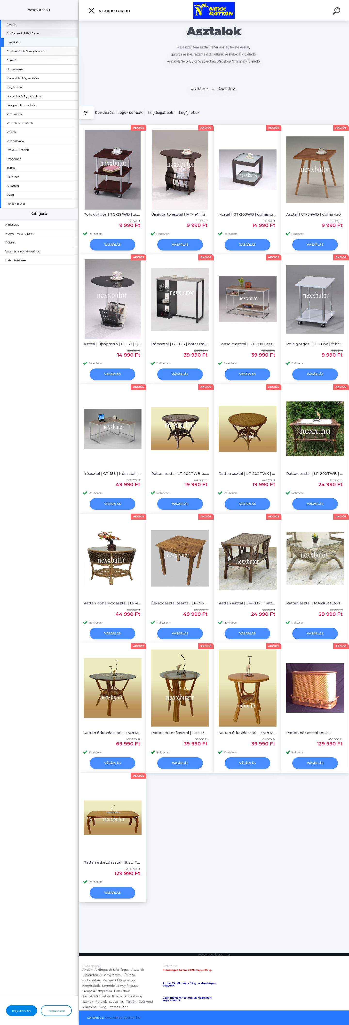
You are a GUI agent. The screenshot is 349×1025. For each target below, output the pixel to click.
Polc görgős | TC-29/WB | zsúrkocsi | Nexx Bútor (113, 214)
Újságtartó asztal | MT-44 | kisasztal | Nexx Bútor (180, 214)
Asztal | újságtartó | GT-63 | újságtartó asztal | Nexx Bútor (113, 344)
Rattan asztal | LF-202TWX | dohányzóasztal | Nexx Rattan (248, 473)
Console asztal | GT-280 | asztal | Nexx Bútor (248, 344)
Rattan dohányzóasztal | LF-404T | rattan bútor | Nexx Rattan (113, 603)
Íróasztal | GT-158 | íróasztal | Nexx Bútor (113, 473)
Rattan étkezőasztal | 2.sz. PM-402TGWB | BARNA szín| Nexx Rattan (180, 732)
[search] (337, 11)
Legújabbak (189, 112)
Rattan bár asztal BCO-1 (308, 732)
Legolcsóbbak (130, 112)
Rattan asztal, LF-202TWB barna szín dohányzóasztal (180, 473)
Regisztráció (56, 1010)
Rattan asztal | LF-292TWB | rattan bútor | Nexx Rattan (315, 473)
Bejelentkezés (21, 1010)
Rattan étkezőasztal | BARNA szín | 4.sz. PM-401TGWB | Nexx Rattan (113, 732)
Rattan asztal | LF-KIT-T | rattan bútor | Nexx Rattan (248, 603)
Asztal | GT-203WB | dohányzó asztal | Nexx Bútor (248, 214)
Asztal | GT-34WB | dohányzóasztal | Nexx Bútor (315, 214)
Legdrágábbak (160, 112)
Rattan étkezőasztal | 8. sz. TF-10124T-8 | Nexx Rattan (113, 862)
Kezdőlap (199, 89)
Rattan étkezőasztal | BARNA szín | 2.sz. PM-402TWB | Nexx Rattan (248, 732)
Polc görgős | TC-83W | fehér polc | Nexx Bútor (315, 344)
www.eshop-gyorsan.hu (122, 1017)
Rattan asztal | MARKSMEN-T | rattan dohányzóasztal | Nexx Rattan (315, 603)
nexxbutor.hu (109, 11)
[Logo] (214, 10)
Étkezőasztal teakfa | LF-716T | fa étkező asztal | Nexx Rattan (180, 603)
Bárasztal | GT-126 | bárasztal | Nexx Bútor (180, 344)
